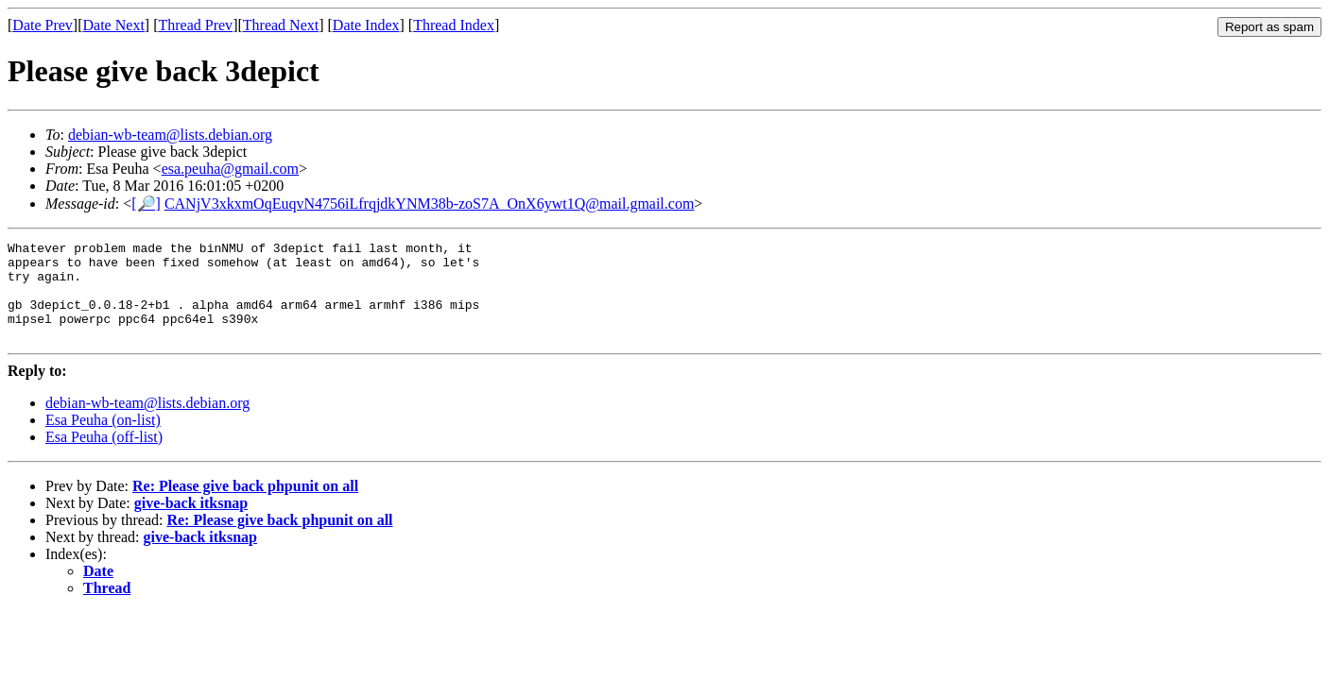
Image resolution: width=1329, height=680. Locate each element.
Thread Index (453, 25)
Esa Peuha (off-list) (104, 457)
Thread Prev (195, 25)
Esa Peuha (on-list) (103, 440)
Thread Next (281, 25)
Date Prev (42, 25)
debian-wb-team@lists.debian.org (170, 135)
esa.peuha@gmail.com (230, 169)
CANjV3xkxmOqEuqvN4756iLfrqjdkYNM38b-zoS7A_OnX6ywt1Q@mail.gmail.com (429, 204)
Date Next (114, 25)
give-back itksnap (191, 523)
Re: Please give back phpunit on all (245, 506)
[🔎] (146, 204)
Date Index (366, 25)
